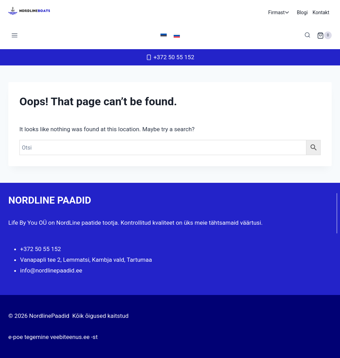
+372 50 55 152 (40, 248)
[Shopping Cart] (324, 35)
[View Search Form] (307, 35)
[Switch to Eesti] (163, 35)
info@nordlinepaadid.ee (51, 270)
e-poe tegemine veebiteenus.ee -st (53, 336)
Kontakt (321, 12)
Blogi (302, 12)
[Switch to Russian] (176, 35)
